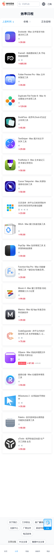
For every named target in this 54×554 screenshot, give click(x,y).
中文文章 (23, 542)
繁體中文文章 (38, 542)
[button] (27, 36)
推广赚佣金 (40, 522)
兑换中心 (14, 528)
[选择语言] (43, 4)
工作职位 (26, 522)
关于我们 (13, 522)
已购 (50, 4)
